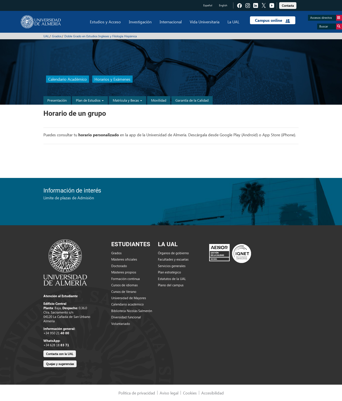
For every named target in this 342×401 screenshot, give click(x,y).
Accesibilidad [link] (212, 393)
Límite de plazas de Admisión (68, 197)
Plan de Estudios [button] (90, 100)
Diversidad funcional (126, 317)
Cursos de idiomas (124, 285)
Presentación (57, 100)
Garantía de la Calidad (192, 100)
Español (207, 5)
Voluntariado (120, 323)
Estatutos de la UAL (172, 278)
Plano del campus (170, 285)
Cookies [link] (190, 393)
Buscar (330, 26)
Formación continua (125, 278)
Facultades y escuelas (173, 259)
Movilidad (158, 100)
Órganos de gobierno (173, 253)
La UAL (233, 21)
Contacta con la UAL (59, 354)
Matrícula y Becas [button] (127, 100)
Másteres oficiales (124, 259)
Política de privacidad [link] (136, 393)
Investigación (140, 21)
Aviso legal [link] (169, 393)
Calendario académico (127, 304)
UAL (46, 36)
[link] (287, 5)
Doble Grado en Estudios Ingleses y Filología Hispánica (100, 36)
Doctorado (119, 266)
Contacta (288, 5)
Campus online (272, 20)
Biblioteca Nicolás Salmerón (131, 311)
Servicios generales (171, 266)
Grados (57, 36)
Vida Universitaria (204, 21)
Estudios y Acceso (105, 21)
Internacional (171, 21)
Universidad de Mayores (128, 298)
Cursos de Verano (123, 291)
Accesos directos (326, 18)
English (223, 5)
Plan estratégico (169, 272)
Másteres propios (123, 272)
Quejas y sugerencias (60, 364)
